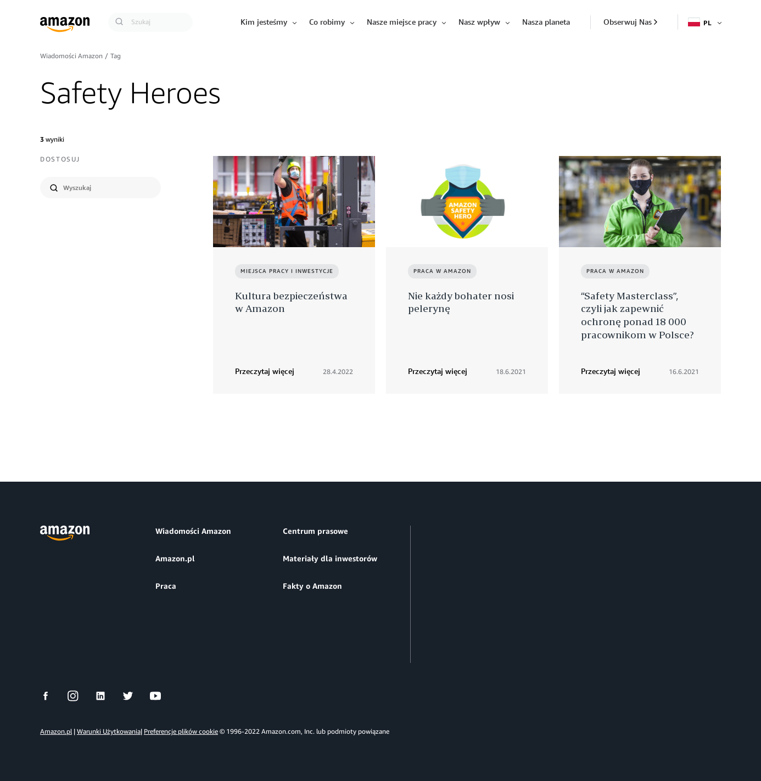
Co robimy (327, 21)
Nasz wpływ (479, 21)
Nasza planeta (546, 21)
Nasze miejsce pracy (402, 21)
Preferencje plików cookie (181, 731)
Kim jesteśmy (263, 21)
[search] (107, 187)
